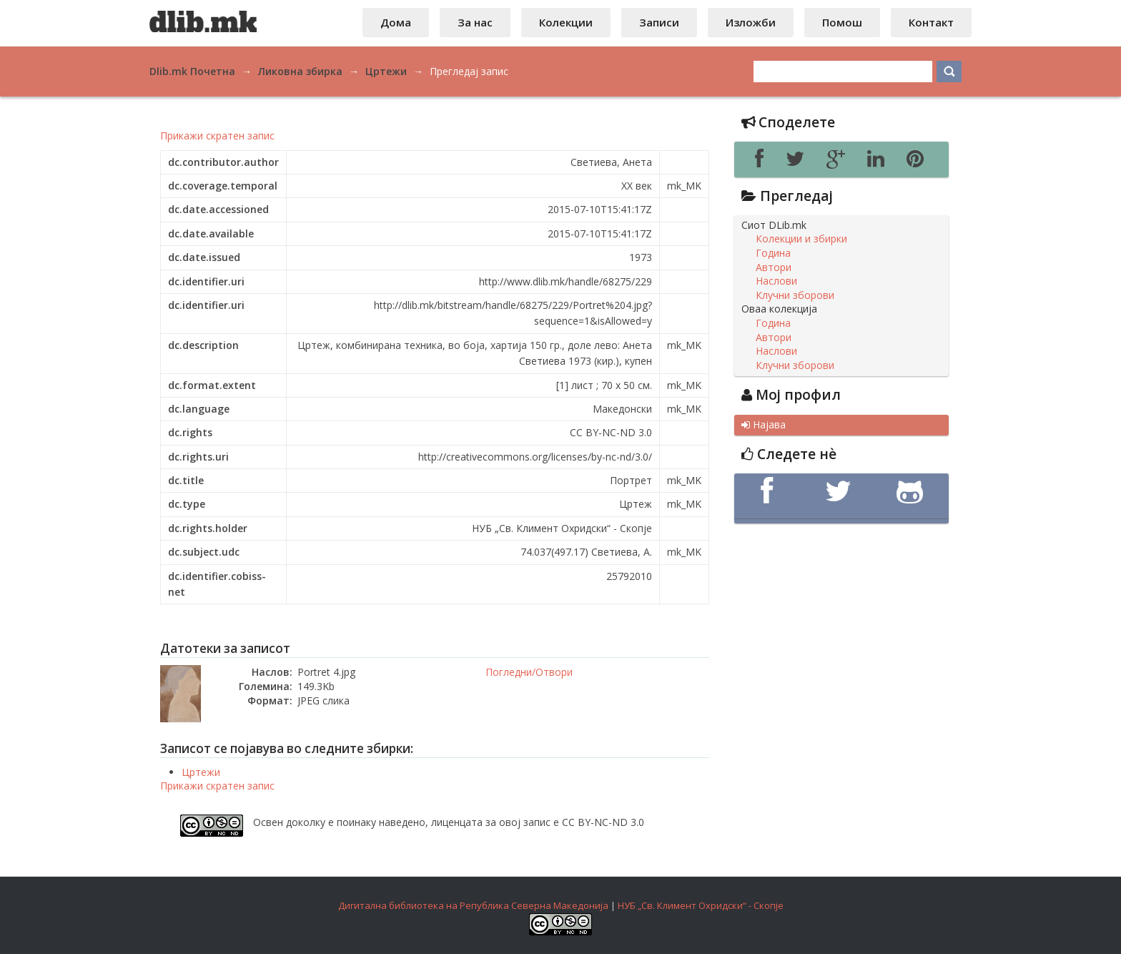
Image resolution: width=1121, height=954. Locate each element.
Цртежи (201, 772)
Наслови (776, 281)
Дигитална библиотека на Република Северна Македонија (473, 905)
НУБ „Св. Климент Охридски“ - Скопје (701, 905)
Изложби (751, 22)
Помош (842, 22)
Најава (763, 425)
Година (773, 253)
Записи (659, 22)
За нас (475, 22)
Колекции (566, 22)
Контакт (931, 22)
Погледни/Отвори (529, 672)
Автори (773, 267)
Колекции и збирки (801, 239)
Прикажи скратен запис (217, 135)
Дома (395, 22)
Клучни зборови (795, 295)
